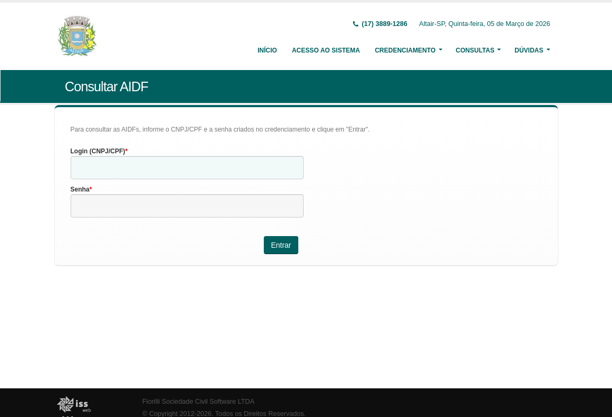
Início (267, 50)
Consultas (475, 50)
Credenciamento (405, 50)
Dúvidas (528, 50)
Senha (80, 189)
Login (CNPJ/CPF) (98, 151)
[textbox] (187, 167)
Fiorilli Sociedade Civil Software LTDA (198, 401)
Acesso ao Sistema (326, 50)
